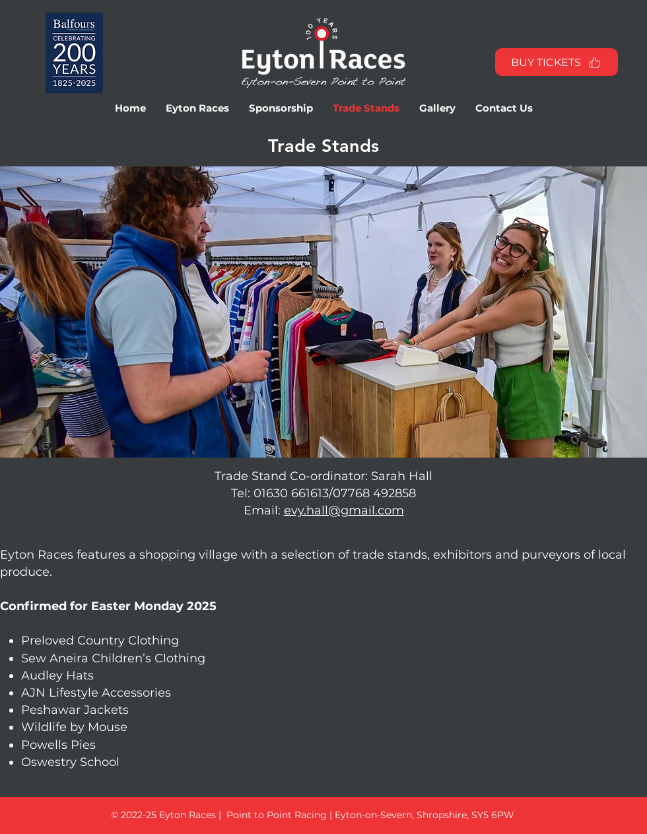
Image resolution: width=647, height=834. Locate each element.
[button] (197, 108)
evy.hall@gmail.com (344, 510)
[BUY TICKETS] (556, 62)
